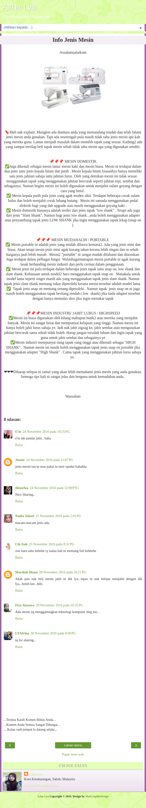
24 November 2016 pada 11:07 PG (49, 460)
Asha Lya (19, 6)
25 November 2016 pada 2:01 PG (58, 516)
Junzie (20, 460)
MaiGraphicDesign (97, 796)
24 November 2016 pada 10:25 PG (46, 431)
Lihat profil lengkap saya (41, 786)
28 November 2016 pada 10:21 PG (62, 572)
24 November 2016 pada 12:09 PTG (54, 488)
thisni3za (21, 488)
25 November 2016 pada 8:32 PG (51, 544)
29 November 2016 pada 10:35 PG (59, 605)
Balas (19, 445)
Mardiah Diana (26, 572)
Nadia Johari (24, 516)
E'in (18, 431)
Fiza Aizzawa (24, 605)
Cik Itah (21, 544)
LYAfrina (22, 633)
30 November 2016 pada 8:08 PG (53, 633)
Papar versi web (73, 754)
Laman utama (73, 745)
